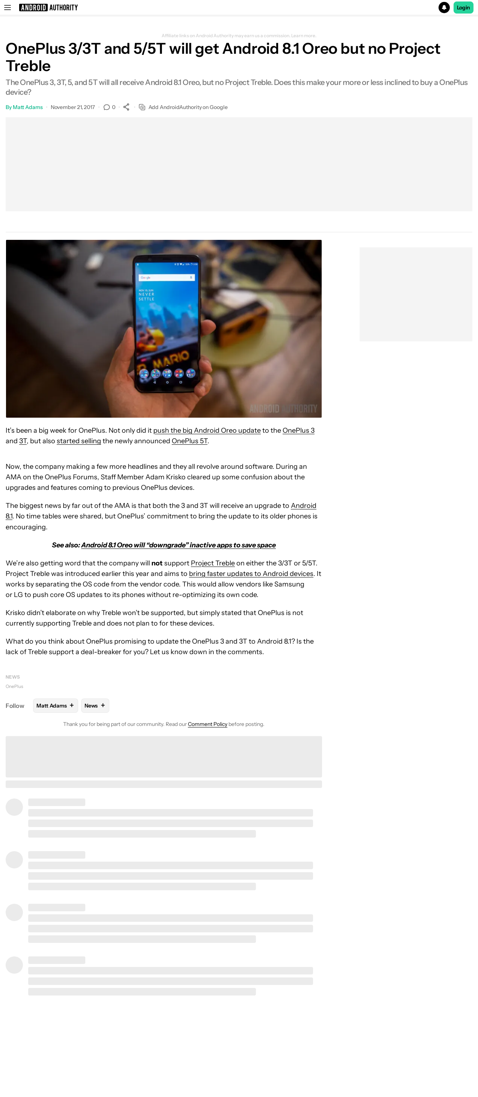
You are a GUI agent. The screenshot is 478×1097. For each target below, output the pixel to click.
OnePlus (14, 686)
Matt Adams (28, 107)
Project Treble (213, 563)
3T (23, 441)
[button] (239, 7)
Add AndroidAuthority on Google (183, 107)
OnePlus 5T (189, 441)
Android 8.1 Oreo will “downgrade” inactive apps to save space (178, 545)
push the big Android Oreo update (207, 430)
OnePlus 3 (299, 430)
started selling (79, 441)
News (13, 677)
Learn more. (303, 35)
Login (463, 7)
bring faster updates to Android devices (251, 574)
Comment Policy (207, 724)
